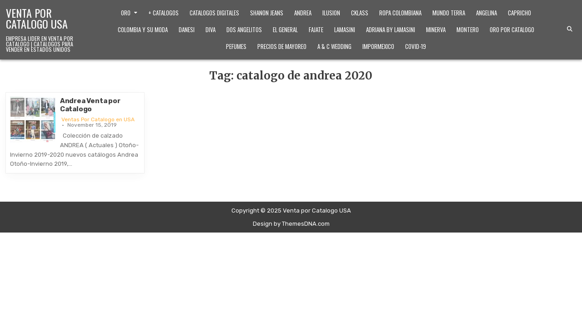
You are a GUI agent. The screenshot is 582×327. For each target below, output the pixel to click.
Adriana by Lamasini (390, 29)
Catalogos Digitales (214, 12)
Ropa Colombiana (400, 12)
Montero (468, 29)
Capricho (519, 12)
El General (285, 29)
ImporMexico (378, 46)
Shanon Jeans (266, 12)
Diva (211, 29)
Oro (125, 12)
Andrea (302, 12)
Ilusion (331, 12)
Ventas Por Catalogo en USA (98, 119)
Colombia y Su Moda (143, 29)
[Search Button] (570, 29)
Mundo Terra (448, 12)
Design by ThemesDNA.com (291, 223)
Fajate (316, 29)
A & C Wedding (334, 46)
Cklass (359, 12)
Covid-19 (415, 46)
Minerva (436, 29)
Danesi (187, 29)
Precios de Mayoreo (281, 46)
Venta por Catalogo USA (37, 18)
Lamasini (344, 29)
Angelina (486, 12)
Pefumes (236, 46)
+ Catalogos (163, 12)
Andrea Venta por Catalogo (90, 105)
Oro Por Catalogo (512, 29)
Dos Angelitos (244, 29)
